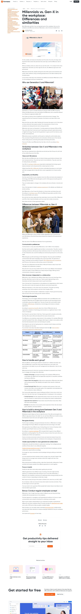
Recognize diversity (11, 27)
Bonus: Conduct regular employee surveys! (14, 32)
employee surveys (49, 507)
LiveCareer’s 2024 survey (34, 164)
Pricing (55, 1)
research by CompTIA (33, 308)
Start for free (60, 594)
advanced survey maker (57, 503)
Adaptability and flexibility (12, 14)
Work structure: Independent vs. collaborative (13, 20)
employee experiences (42, 187)
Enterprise (50, 1)
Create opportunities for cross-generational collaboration (13, 29)
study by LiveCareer (34, 431)
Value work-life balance (12, 13)
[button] (15, 1)
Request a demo (49, 594)
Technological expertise (12, 21)
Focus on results (10, 30)
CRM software (31, 304)
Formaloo (32, 513)
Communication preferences (13, 18)
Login (71, 1)
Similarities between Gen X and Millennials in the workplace (13, 12)
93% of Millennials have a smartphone (52, 260)
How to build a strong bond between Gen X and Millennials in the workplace (14, 24)
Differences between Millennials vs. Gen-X (13, 16)
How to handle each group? (13, 22)
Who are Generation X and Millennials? (12, 10)
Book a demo (43, 1)
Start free (76, 1)
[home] (5, 1)
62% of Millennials (35, 168)
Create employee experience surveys (31, 448)
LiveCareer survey (33, 193)
